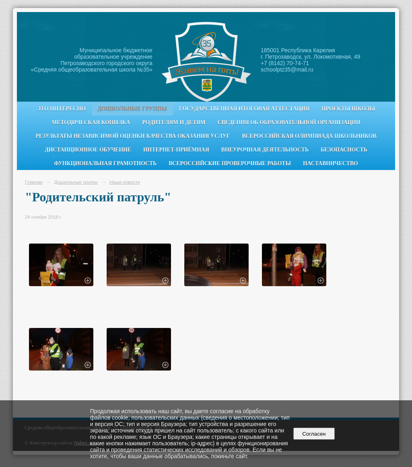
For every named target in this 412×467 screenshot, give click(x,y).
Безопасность (344, 150)
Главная (34, 182)
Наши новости (124, 182)
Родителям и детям (173, 122)
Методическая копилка (91, 122)
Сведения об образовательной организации (289, 122)
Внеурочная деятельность (265, 150)
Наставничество (330, 163)
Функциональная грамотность (105, 163)
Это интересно (61, 109)
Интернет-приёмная (176, 150)
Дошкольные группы (132, 109)
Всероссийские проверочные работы (230, 163)
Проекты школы (348, 109)
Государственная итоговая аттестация (244, 109)
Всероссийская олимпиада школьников (309, 136)
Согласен (314, 434)
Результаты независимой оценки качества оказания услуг (132, 136)
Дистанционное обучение (88, 150)
